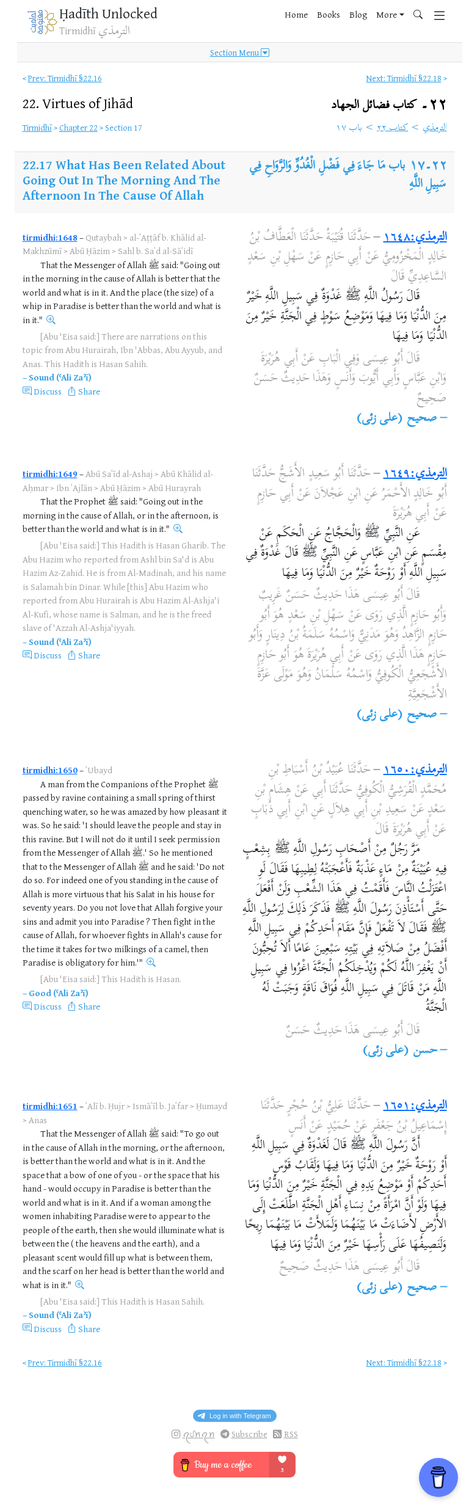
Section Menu (239, 52)
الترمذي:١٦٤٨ (415, 238)
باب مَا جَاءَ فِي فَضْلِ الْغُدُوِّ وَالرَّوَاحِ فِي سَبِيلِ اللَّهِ (347, 175)
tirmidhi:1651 (50, 1105)
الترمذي (435, 128)
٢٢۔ (388, 105)
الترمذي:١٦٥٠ (415, 770)
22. (78, 103)
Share (89, 391)
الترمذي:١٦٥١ (415, 1106)
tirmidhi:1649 (50, 473)
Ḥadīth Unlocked (108, 13)
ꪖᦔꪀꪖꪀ (199, 1433)
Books (328, 14)
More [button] (386, 14)
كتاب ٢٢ (392, 128)
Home (296, 14)
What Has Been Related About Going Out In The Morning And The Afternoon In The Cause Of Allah (124, 180)
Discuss (48, 391)
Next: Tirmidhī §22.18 (404, 77)
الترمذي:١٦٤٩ (415, 474)
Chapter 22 (78, 127)
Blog (358, 14)
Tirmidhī (37, 127)
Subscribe (249, 1433)
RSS (291, 1433)
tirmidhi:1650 (50, 769)
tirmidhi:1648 (50, 237)
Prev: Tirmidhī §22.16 (65, 77)
